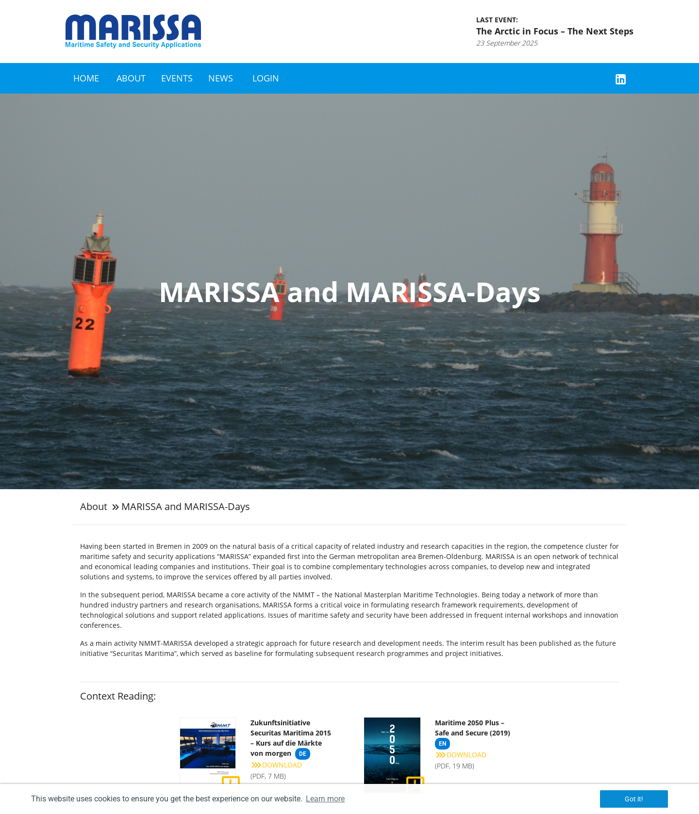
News (220, 78)
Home (86, 78)
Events (177, 78)
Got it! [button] (634, 799)
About (131, 78)
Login (265, 78)
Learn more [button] (325, 798)
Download (276, 764)
